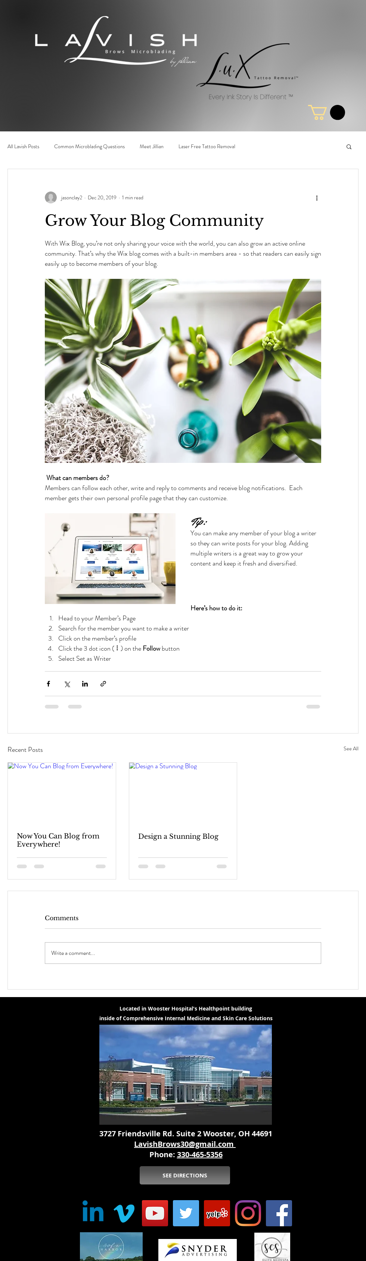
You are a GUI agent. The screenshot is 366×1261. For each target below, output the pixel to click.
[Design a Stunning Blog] (183, 793)
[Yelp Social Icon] (217, 1213)
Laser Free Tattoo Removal (207, 146)
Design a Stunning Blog (178, 836)
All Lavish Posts (23, 146)
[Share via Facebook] (48, 683)
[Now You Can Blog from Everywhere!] (62, 793)
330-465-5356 (200, 1154)
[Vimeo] (124, 1213)
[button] (349, 146)
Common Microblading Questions (89, 146)
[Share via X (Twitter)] (66, 683)
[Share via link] (103, 683)
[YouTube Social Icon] (155, 1213)
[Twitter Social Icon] (186, 1213)
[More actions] (316, 197)
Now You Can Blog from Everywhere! (58, 840)
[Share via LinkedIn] (85, 683)
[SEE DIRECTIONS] (185, 1175)
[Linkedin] (93, 1213)
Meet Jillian (152, 146)
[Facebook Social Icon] (279, 1213)
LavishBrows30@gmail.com (185, 1144)
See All (351, 748)
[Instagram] (248, 1213)
